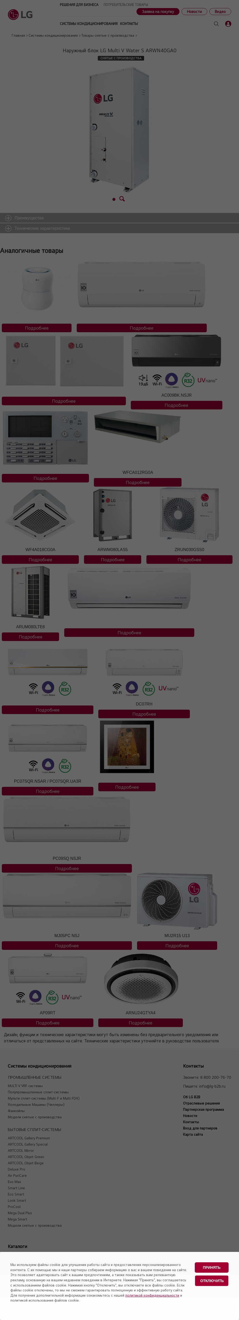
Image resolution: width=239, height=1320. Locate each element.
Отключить (212, 1281)
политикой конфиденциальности (152, 1295)
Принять (212, 1267)
